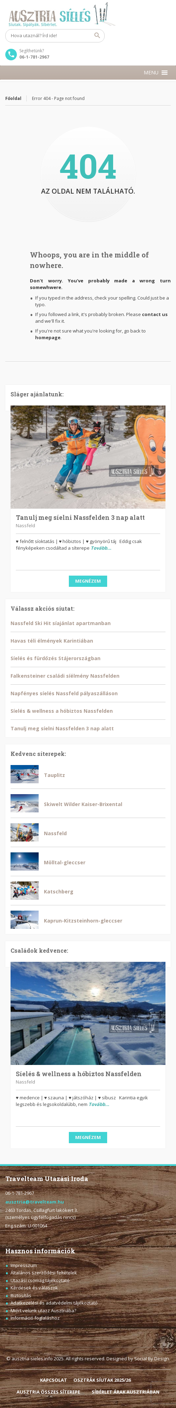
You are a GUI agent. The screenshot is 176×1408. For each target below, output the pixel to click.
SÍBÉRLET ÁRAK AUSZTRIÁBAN (125, 1392)
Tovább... (101, 548)
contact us (155, 314)
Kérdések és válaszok (34, 1288)
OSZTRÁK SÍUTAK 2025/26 (102, 1380)
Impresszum (24, 1265)
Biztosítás (21, 1295)
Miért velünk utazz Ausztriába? (43, 1310)
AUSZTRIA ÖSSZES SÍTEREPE (48, 1392)
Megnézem (88, 581)
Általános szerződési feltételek (44, 1272)
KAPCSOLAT (53, 1380)
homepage (47, 337)
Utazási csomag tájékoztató (40, 1280)
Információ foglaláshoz (35, 1318)
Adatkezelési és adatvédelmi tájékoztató (54, 1303)
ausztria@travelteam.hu (34, 1202)
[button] (151, 73)
